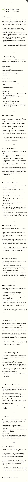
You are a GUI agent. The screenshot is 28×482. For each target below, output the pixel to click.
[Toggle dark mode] (26, 480)
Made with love (15, 477)
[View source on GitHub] (27, 1)
